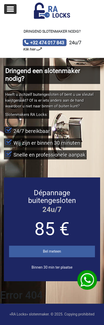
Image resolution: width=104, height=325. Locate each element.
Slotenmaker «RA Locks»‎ (52, 11)
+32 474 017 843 (44, 43)
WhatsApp (87, 280)
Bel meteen (52, 251)
